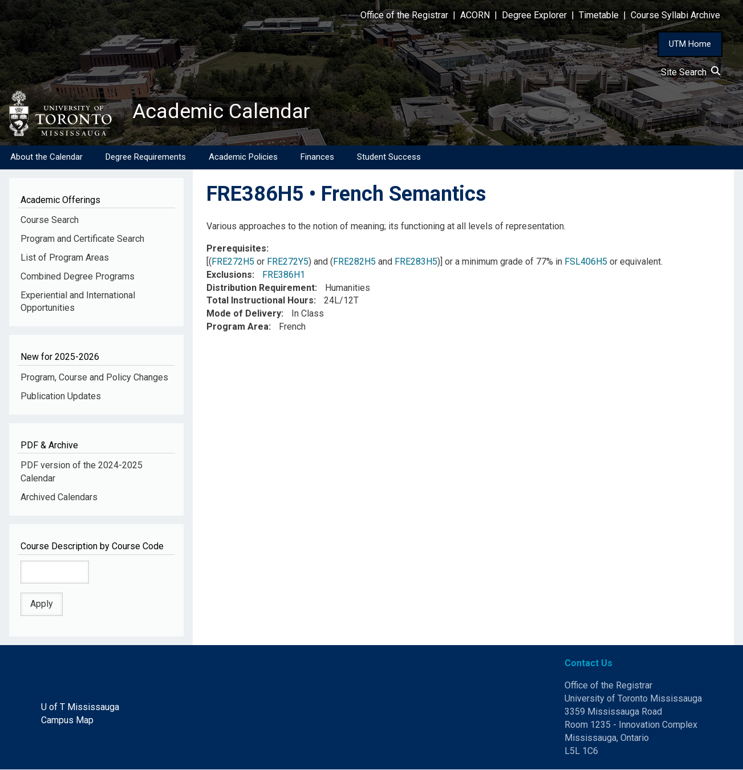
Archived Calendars (59, 497)
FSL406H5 (586, 261)
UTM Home (690, 44)
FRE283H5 (416, 261)
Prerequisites (236, 248)
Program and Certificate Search (82, 238)
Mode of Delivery (243, 314)
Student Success (389, 157)
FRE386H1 (283, 274)
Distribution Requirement (260, 287)
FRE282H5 (354, 261)
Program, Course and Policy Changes (94, 377)
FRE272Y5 (287, 261)
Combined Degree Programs (78, 276)
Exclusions (229, 274)
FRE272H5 (233, 261)
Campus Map (67, 720)
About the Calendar (46, 157)
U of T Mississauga (80, 707)
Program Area (237, 326)
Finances (317, 157)
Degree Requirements (145, 157)
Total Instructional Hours (260, 300)
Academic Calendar (221, 111)
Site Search (690, 72)
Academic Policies (243, 157)
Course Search (50, 219)
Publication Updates (61, 396)
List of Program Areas (65, 257)
